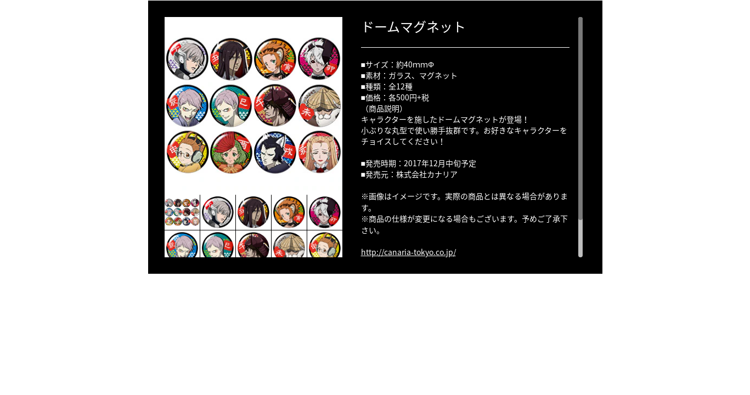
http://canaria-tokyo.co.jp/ (408, 251)
